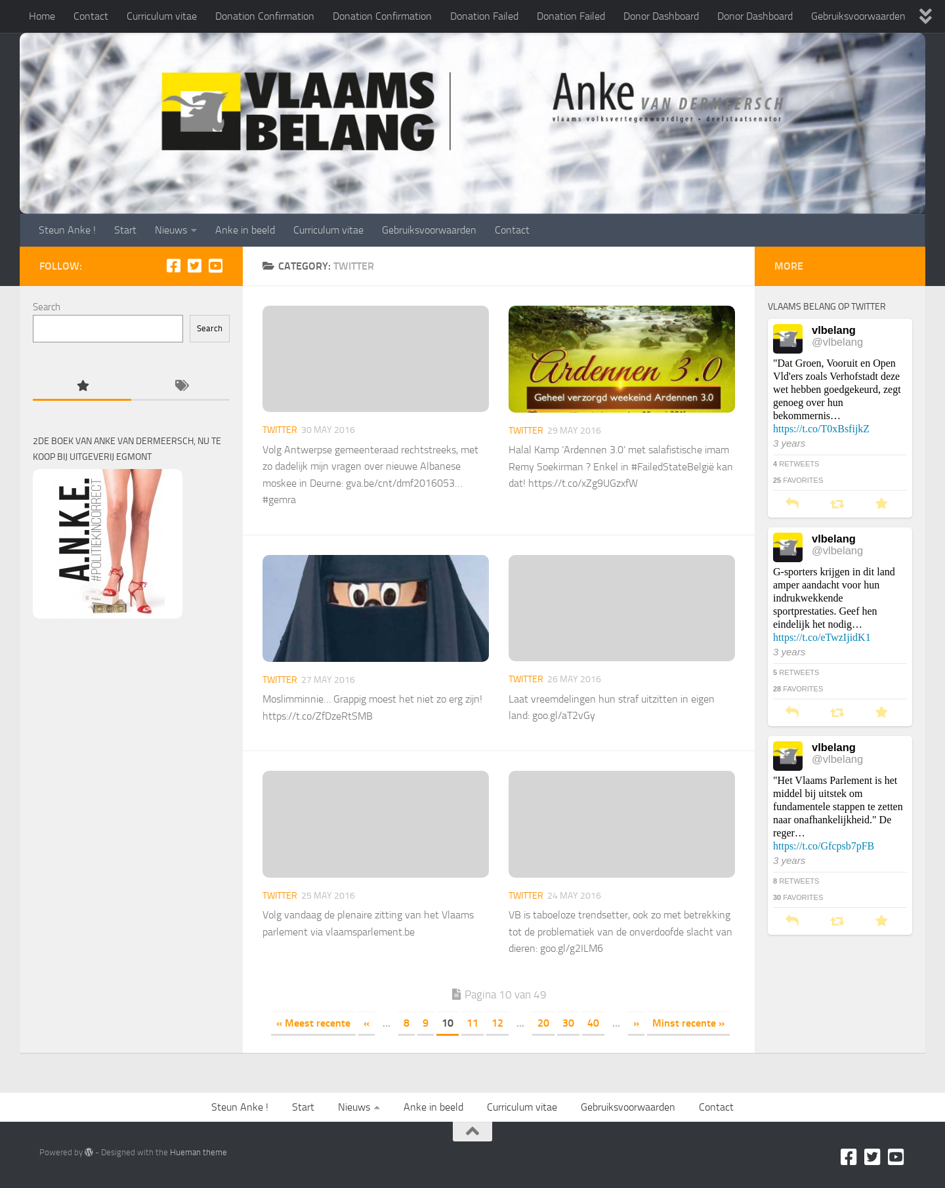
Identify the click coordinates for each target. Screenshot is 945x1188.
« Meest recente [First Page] (313, 1023)
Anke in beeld (245, 230)
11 (472, 1023)
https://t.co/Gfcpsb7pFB (823, 845)
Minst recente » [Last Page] (688, 1023)
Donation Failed (484, 16)
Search (46, 307)
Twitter (279, 430)
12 (497, 1023)
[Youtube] (215, 266)
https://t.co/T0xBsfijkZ (821, 428)
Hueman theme (198, 1152)
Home (42, 16)
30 (568, 1023)
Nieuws (171, 230)
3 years (789, 443)
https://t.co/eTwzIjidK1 (822, 637)
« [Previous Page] (366, 1023)
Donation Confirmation (264, 16)
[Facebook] (173, 266)
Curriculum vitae (162, 16)
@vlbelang (837, 342)
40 (593, 1023)
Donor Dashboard (661, 16)
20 (543, 1023)
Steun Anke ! (67, 230)
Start (125, 230)
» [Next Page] (636, 1023)
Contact (91, 16)
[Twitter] (194, 266)
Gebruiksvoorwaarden (858, 16)
